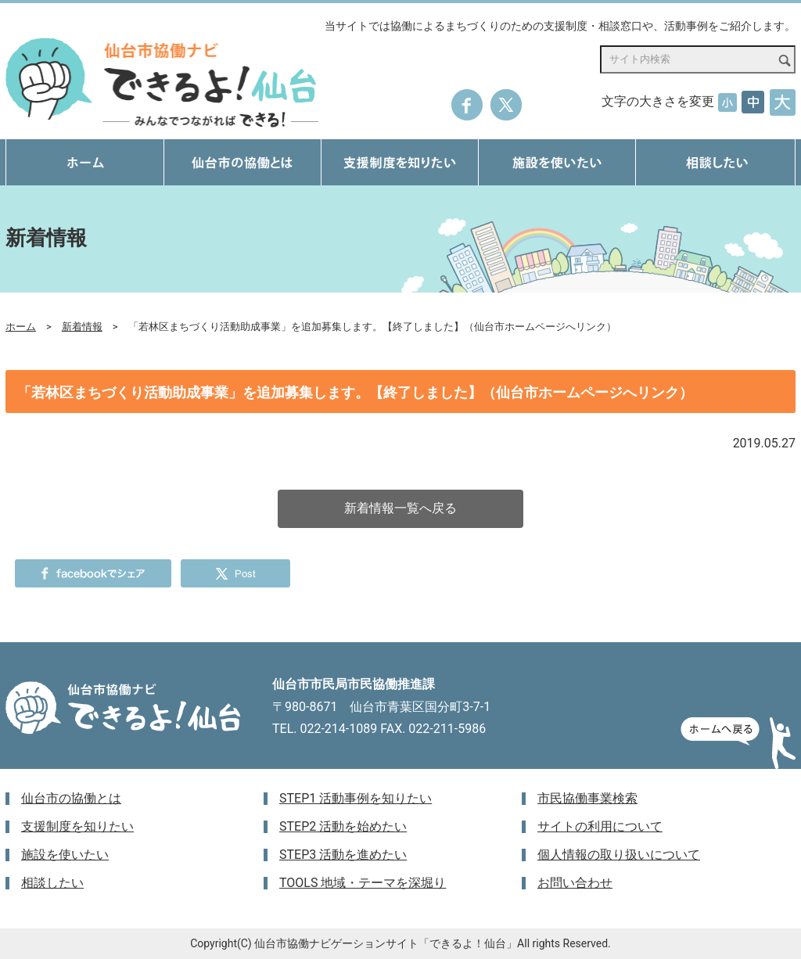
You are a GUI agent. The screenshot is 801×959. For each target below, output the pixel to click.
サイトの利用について (600, 826)
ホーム (20, 326)
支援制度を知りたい (77, 826)
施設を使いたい (65, 854)
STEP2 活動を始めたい (343, 826)
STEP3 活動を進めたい (343, 854)
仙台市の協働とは (71, 798)
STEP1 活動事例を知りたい (355, 798)
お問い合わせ (574, 882)
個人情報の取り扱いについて (618, 854)
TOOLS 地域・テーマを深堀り (362, 882)
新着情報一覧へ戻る (400, 508)
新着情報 (82, 326)
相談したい (52, 882)
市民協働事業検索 (587, 798)
